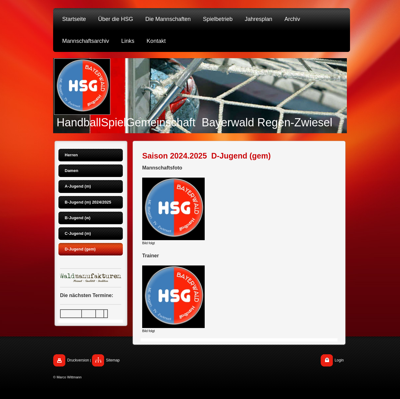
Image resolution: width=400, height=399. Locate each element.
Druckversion (78, 360)
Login (339, 360)
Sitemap (113, 360)
